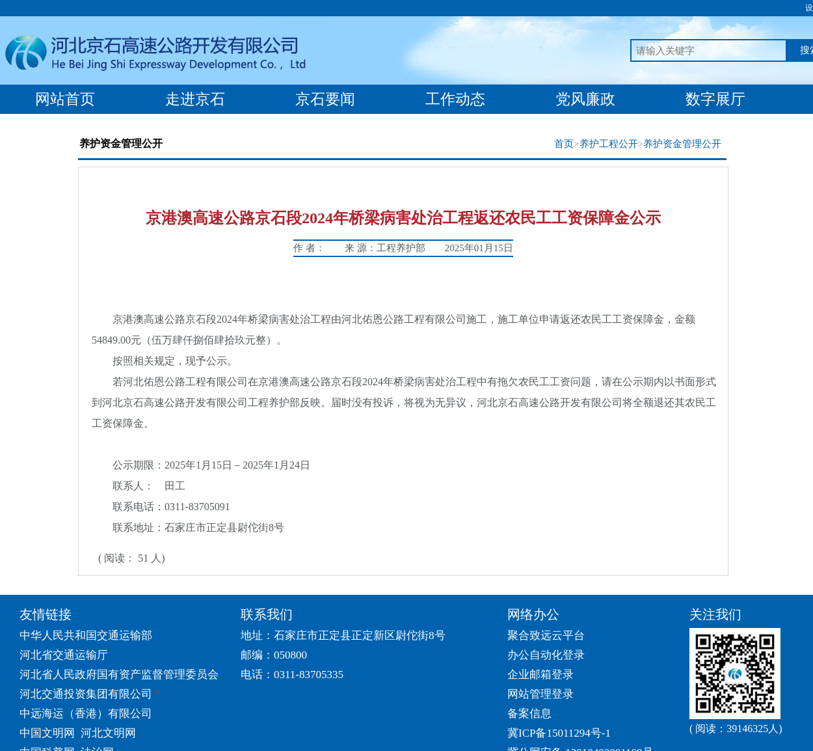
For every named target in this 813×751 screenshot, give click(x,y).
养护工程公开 (609, 144)
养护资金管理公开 (682, 144)
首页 (564, 144)
